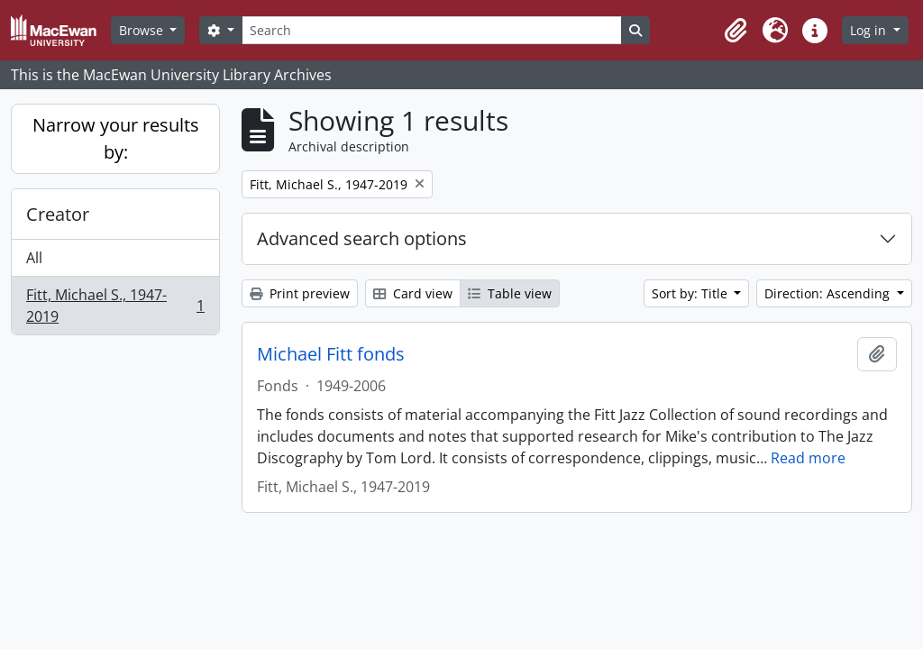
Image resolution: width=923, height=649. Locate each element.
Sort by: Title (691, 293)
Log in (870, 30)
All (34, 258)
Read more (808, 458)
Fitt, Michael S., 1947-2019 (115, 305)
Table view (510, 293)
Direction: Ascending (828, 293)
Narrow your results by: (115, 138)
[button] (735, 30)
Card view (412, 293)
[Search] (432, 30)
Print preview (300, 293)
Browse (143, 30)
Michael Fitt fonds (331, 354)
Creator (57, 214)
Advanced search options (362, 238)
